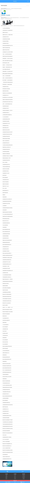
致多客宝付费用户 (5, 305)
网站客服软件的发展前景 (6, 88)
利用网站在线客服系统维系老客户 (8, 255)
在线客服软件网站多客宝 (6, 136)
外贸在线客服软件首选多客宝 (7, 298)
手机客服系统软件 (5, 335)
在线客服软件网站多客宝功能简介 (8, 207)
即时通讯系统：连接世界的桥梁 (7, 84)
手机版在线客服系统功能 (6, 166)
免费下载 (15, 477)
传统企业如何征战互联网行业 (7, 253)
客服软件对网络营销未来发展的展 (8, 99)
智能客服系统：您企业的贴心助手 (8, 71)
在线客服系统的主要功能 (6, 268)
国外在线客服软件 (5, 400)
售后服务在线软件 (5, 333)
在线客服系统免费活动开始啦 (7, 415)
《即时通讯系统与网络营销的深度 (8, 82)
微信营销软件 (5, 175)
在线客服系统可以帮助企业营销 (7, 257)
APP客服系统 (23, 476)
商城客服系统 (5, 337)
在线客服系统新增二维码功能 (7, 437)
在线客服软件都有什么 (6, 112)
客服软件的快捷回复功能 (6, 47)
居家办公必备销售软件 (6, 140)
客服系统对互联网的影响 (6, 153)
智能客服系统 (5, 378)
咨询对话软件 (5, 331)
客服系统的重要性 (5, 285)
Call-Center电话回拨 (6, 439)
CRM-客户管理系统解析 (6, 441)
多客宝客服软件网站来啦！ (7, 69)
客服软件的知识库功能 (6, 49)
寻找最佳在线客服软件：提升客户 (8, 110)
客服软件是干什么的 (6, 186)
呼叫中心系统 (5, 188)
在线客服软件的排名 (6, 43)
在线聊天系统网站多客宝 (6, 456)
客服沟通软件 (5, 322)
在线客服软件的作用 (6, 108)
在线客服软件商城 (5, 272)
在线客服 (22, 471)
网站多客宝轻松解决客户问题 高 (7, 309)
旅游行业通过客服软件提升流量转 (8, 60)
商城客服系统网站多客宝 (6, 242)
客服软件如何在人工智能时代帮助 (8, 34)
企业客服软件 (5, 205)
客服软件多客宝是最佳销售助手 (7, 240)
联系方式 (15, 476)
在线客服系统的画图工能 (6, 402)
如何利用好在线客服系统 (6, 430)
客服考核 (6, 477)
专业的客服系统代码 (6, 318)
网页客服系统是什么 (6, 190)
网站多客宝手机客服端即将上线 (7, 443)
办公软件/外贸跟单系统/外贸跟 (7, 385)
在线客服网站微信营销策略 (7, 292)
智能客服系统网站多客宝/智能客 (7, 387)
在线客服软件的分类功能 (6, 203)
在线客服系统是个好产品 (6, 123)
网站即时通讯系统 (5, 192)
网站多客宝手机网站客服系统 (7, 294)
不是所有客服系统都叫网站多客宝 (8, 424)
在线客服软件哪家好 (6, 41)
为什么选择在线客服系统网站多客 (8, 214)
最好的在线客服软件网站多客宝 (7, 346)
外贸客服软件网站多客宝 (6, 389)
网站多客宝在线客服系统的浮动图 (8, 452)
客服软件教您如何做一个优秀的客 (8, 279)
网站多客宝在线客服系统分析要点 (8, 450)
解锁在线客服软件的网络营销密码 (8, 73)
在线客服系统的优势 (6, 411)
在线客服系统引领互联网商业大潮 (8, 270)
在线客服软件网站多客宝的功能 (7, 134)
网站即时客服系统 (3, 8)
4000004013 (7, 471)
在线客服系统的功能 (6, 179)
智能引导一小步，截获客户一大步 (8, 307)
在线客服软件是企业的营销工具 (7, 199)
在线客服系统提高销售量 (6, 233)
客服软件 (4, 194)
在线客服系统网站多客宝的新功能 (8, 404)
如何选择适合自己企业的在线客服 (8, 97)
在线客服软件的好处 (6, 413)
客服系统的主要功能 (6, 283)
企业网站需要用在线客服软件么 (7, 114)
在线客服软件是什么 (6, 95)
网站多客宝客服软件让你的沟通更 (8, 311)
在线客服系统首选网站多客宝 (7, 259)
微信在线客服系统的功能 (6, 229)
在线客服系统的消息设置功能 (7, 201)
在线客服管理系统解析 (6, 417)
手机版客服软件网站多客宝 (7, 391)
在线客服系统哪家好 (6, 398)
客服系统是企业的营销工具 (7, 147)
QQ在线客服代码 (5, 454)
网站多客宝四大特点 (6, 220)
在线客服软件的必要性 (6, 121)
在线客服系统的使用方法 (6, 164)
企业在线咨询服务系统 (6, 350)
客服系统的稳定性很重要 (6, 138)
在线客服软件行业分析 (6, 173)
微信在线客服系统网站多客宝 (7, 244)
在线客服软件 (23, 477)
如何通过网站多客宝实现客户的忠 (8, 101)
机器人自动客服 (5, 162)
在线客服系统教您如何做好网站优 (8, 281)
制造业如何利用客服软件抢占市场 (8, 45)
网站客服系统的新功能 (6, 218)
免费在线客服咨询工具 (6, 352)
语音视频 (6, 476)
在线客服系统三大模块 (6, 266)
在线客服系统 (5, 227)
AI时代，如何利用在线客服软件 (7, 54)
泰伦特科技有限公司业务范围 (7, 376)
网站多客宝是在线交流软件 (7, 363)
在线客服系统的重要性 (6, 151)
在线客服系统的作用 (6, 246)
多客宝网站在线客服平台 (6, 320)
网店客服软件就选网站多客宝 (7, 365)
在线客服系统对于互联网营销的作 (8, 30)
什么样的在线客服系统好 (6, 28)
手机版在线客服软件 (6, 374)
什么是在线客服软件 (6, 324)
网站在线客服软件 (5, 177)
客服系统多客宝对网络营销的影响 (8, 216)
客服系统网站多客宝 (6, 127)
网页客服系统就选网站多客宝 (7, 372)
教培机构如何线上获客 (6, 62)
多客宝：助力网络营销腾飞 (7, 75)
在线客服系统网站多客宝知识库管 (8, 426)
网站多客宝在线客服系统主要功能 (8, 428)
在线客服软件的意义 (6, 86)
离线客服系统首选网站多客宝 (7, 296)
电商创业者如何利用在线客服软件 (8, 56)
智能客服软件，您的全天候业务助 (8, 58)
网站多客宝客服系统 (6, 181)
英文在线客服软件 (5, 326)
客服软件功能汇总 (5, 32)
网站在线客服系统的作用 (6, 231)
